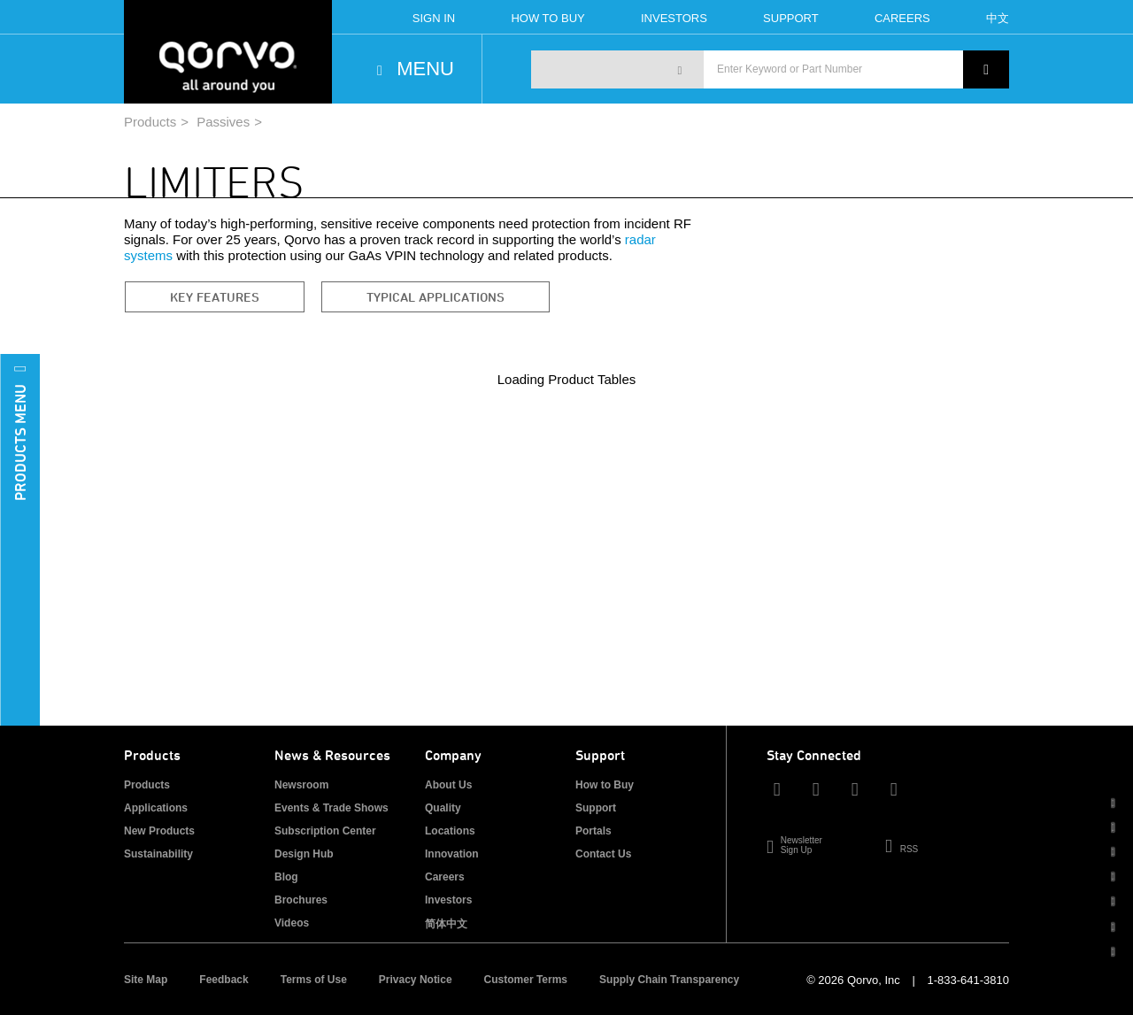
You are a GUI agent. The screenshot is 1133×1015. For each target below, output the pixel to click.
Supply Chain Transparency (669, 979)
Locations (450, 831)
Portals (593, 831)
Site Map (145, 979)
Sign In (433, 18)
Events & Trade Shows (331, 808)
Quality (443, 808)
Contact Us (603, 854)
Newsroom (301, 785)
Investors (674, 18)
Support (791, 18)
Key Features (214, 296)
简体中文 (446, 924)
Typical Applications (435, 296)
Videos (291, 923)
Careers (902, 18)
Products (150, 121)
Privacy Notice (415, 979)
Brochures (301, 900)
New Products (159, 831)
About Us (448, 785)
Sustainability (158, 854)
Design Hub (304, 854)
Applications (156, 808)
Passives (223, 121)
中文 (997, 18)
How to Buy (604, 785)
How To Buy (547, 18)
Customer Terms (525, 979)
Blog (286, 877)
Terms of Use (314, 979)
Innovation (452, 854)
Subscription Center (325, 831)
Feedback (223, 979)
